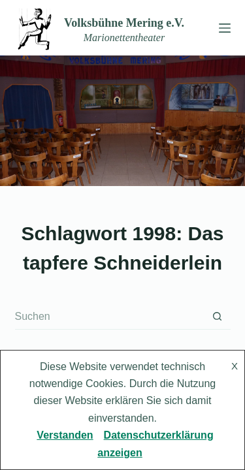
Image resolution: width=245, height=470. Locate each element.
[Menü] (222, 28)
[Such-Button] (217, 317)
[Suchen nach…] (109, 317)
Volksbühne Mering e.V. (124, 22)
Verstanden (65, 435)
